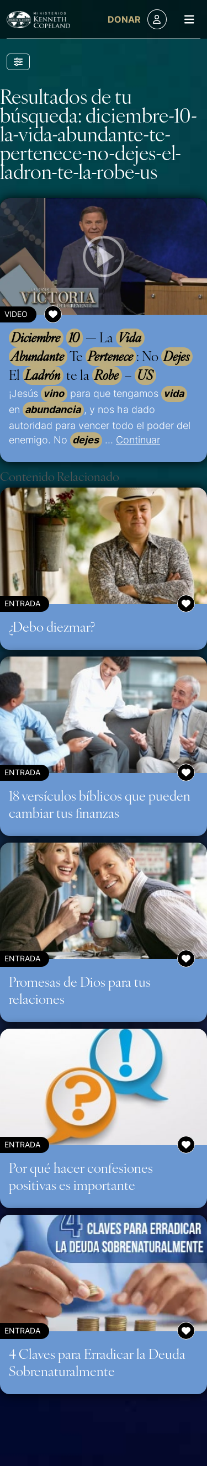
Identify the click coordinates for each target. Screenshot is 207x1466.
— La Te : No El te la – (101, 357)
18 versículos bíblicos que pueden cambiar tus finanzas (99, 804)
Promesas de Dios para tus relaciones (80, 990)
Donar (124, 19)
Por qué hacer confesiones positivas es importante (81, 1176)
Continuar (138, 439)
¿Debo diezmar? (52, 626)
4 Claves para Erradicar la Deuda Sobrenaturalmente (97, 1362)
